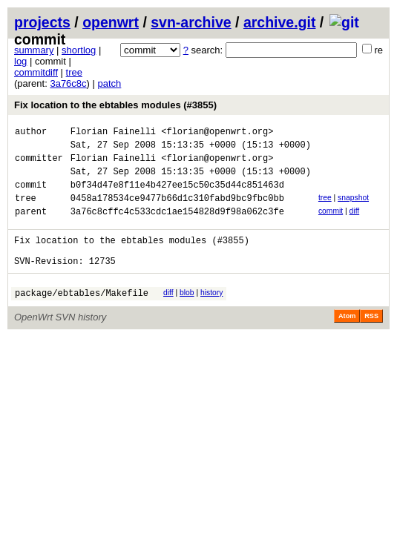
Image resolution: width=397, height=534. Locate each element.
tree (74, 72)
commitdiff (36, 72)
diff (355, 224)
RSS (371, 340)
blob (187, 315)
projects (42, 22)
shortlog (79, 50)
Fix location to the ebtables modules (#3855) (115, 105)
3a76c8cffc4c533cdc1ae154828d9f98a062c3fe (177, 226)
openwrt (110, 22)
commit (330, 224)
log (20, 61)
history (211, 315)
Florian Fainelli (113, 133)
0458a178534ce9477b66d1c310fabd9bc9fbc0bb (177, 211)
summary (33, 50)
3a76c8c (68, 83)
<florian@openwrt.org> (217, 133)
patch (110, 83)
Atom (346, 340)
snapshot (353, 209)
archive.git (279, 22)
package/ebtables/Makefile (81, 317)
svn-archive (191, 22)
